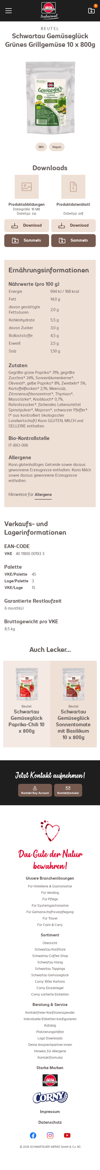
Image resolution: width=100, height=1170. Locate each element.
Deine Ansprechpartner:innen (50, 1045)
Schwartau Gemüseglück (50, 975)
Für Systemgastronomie (50, 905)
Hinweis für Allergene (50, 1051)
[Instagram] (50, 1135)
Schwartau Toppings (50, 969)
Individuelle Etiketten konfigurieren (50, 1019)
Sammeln (26, 240)
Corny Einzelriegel (50, 988)
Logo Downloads (50, 1038)
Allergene (43, 495)
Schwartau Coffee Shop (50, 956)
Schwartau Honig (50, 962)
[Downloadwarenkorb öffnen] (91, 10)
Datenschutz (50, 1123)
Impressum (50, 1112)
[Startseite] (50, 10)
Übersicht (50, 943)
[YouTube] (67, 1135)
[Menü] (12, 10)
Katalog (50, 1025)
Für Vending (50, 893)
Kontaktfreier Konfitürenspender (50, 1013)
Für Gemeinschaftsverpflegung (50, 912)
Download (26, 225)
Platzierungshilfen (50, 1032)
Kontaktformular (50, 1057)
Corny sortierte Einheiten (50, 994)
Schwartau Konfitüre (50, 949)
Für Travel (50, 918)
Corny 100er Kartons (50, 981)
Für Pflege (50, 899)
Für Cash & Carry (50, 925)
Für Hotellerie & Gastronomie (50, 886)
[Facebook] (33, 1135)
